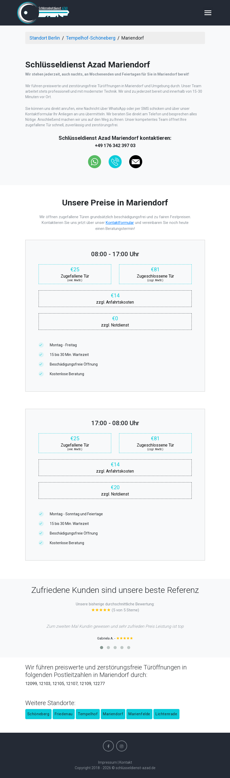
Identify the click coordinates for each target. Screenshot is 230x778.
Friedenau (64, 714)
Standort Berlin (44, 38)
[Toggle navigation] (208, 13)
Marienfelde (139, 714)
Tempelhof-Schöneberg (90, 38)
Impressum (107, 762)
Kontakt (125, 762)
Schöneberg (38, 714)
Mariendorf (113, 714)
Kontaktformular (120, 222)
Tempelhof (88, 714)
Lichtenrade (166, 714)
